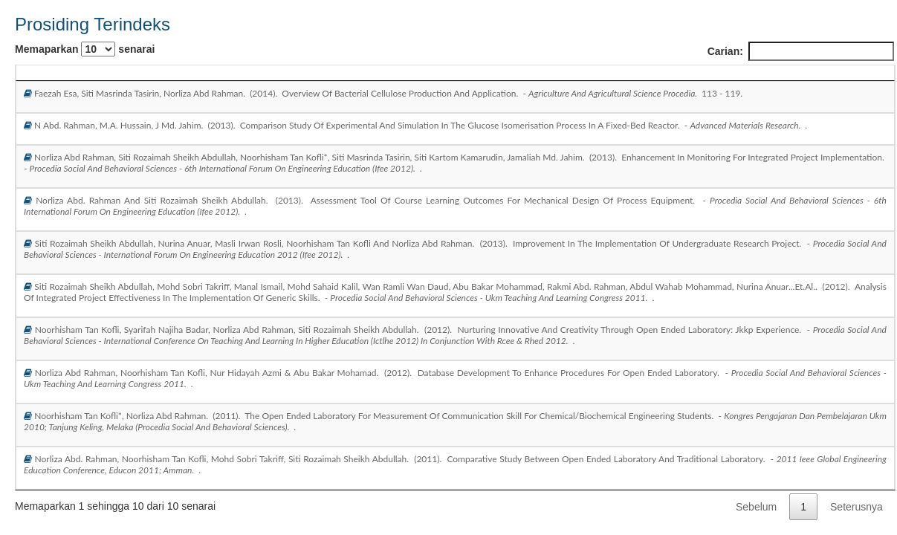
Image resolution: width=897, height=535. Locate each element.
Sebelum (756, 507)
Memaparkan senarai (85, 49)
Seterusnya (856, 507)
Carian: (800, 51)
